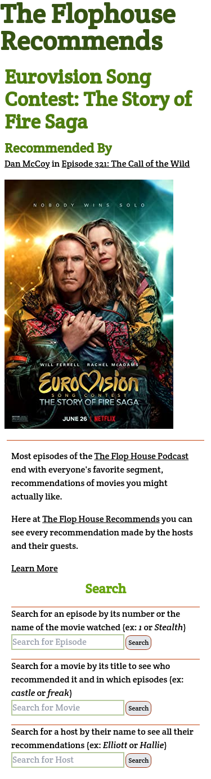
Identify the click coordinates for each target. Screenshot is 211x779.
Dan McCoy (27, 163)
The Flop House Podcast (141, 456)
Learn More (34, 568)
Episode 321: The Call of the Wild (126, 163)
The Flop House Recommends (101, 519)
